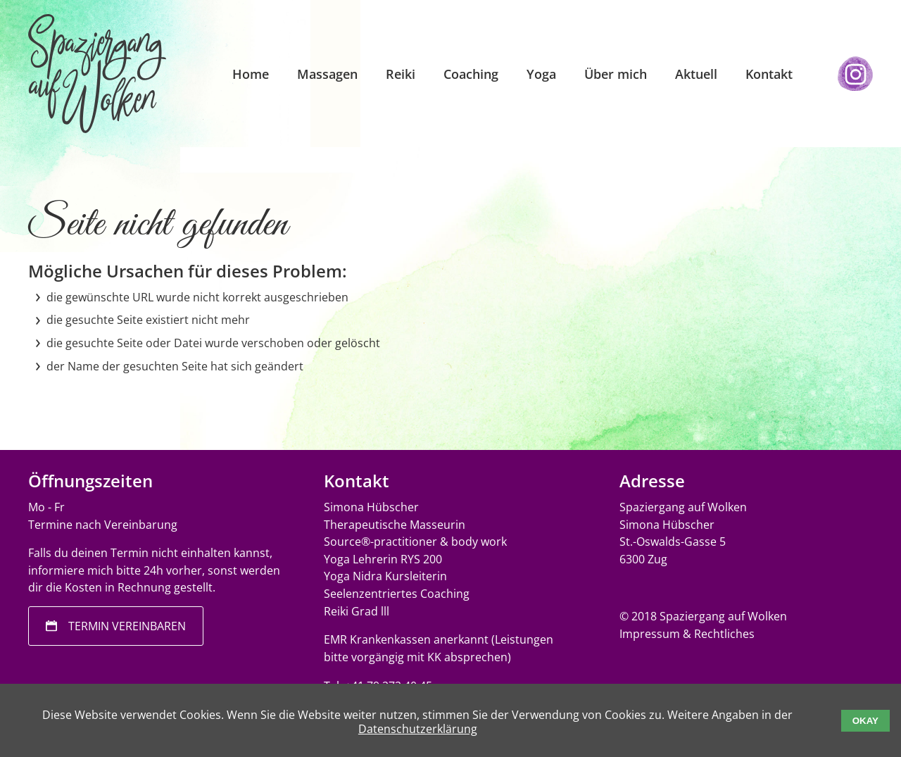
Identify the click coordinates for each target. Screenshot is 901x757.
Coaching (470, 73)
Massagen (327, 73)
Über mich (615, 73)
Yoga (541, 73)
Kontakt (769, 73)
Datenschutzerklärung (417, 729)
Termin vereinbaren (127, 626)
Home (250, 73)
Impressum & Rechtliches (687, 634)
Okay (865, 720)
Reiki (400, 73)
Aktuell (696, 73)
